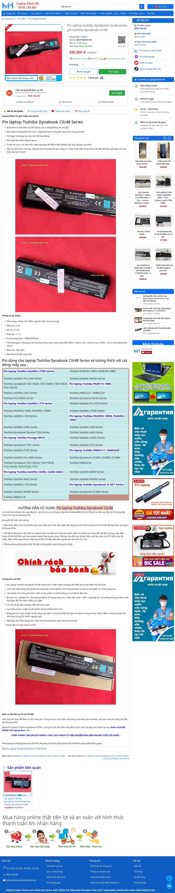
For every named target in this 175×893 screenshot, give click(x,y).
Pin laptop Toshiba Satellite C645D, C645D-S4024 (33, 472)
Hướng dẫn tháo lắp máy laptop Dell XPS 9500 (156, 319)
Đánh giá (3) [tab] (82, 111)
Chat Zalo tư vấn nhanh (150, 50)
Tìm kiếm (21, 18)
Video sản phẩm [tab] (60, 111)
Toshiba (83, 36)
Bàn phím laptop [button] (53, 13)
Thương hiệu (140, 882)
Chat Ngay (117, 93)
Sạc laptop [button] (36, 13)
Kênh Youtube (146, 62)
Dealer (123, 13)
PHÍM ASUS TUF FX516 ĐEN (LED (163, 162)
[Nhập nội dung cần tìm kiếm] (99, 6)
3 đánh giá (93, 77)
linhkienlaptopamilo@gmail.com (21, 880)
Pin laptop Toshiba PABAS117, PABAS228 (94, 450)
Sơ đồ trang (139, 877)
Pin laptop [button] (23, 13)
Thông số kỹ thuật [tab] (37, 111)
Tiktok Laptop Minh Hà (150, 69)
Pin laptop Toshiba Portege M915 (24, 437)
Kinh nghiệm (106, 13)
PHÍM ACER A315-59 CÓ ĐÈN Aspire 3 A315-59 (164, 268)
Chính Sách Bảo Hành (100, 877)
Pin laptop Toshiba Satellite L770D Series (29, 371)
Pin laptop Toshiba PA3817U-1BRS (90, 383)
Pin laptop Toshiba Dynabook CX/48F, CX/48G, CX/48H (42, 756)
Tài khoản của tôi (54, 866)
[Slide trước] (165, 138)
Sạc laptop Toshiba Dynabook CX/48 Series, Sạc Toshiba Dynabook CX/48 (17, 801)
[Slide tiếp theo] (169, 138)
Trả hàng (138, 871)
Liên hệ (150, 13)
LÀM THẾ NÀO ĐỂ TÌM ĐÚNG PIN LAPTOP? (157, 329)
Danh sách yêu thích (56, 877)
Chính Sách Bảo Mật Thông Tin (104, 882)
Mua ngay (112, 71)
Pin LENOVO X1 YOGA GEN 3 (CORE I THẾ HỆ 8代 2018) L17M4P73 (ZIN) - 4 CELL (142, 270)
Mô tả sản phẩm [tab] (13, 111)
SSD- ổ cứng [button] (71, 13)
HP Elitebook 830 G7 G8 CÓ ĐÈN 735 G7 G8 (163, 234)
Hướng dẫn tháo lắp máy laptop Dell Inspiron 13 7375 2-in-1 (156, 309)
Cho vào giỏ (83, 71)
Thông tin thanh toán (100, 871)
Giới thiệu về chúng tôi (101, 866)
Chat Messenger (147, 56)
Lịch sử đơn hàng (55, 871)
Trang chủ (9, 18)
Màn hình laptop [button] (89, 13)
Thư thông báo (54, 882)
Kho (116, 13)
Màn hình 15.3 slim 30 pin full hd (143, 162)
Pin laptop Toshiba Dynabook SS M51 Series (97, 484)
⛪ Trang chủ (9, 13)
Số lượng (73, 64)
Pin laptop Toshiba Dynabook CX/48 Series (26, 748)
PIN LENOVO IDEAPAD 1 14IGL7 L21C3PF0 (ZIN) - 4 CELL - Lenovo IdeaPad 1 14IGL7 (142, 197)
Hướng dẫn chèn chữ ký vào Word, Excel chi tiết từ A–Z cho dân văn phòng (156, 298)
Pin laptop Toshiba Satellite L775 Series (28, 403)
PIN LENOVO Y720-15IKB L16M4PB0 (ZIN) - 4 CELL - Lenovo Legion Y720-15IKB (163, 197)
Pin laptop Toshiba (37, 18)
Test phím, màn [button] (136, 13)
